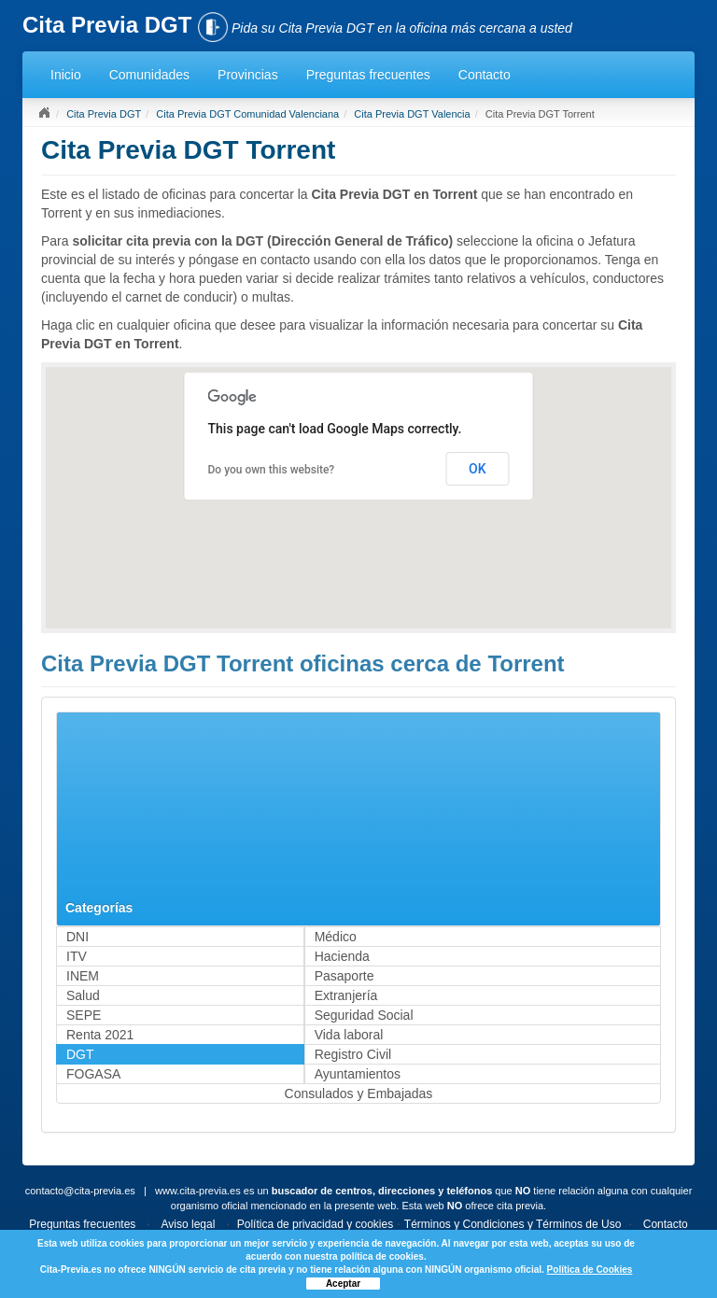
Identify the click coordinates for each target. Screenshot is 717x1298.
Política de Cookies (590, 1269)
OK (477, 468)
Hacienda (342, 956)
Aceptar (343, 1283)
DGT (80, 1054)
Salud (83, 995)
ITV (76, 956)
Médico (336, 936)
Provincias (248, 74)
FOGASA (93, 1073)
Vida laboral (349, 1034)
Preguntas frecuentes (368, 74)
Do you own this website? (271, 469)
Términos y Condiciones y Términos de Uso (513, 1224)
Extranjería (346, 995)
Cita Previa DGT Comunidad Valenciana (247, 114)
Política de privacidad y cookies (315, 1224)
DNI (77, 936)
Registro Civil (353, 1054)
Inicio (65, 74)
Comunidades (149, 74)
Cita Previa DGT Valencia (412, 114)
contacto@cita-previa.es (80, 1190)
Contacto (484, 74)
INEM (82, 975)
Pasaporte (344, 975)
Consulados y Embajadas (359, 1093)
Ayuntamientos (358, 1073)
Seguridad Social (364, 1015)
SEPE (83, 1015)
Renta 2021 (100, 1034)
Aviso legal (189, 1224)
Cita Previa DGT (103, 114)
